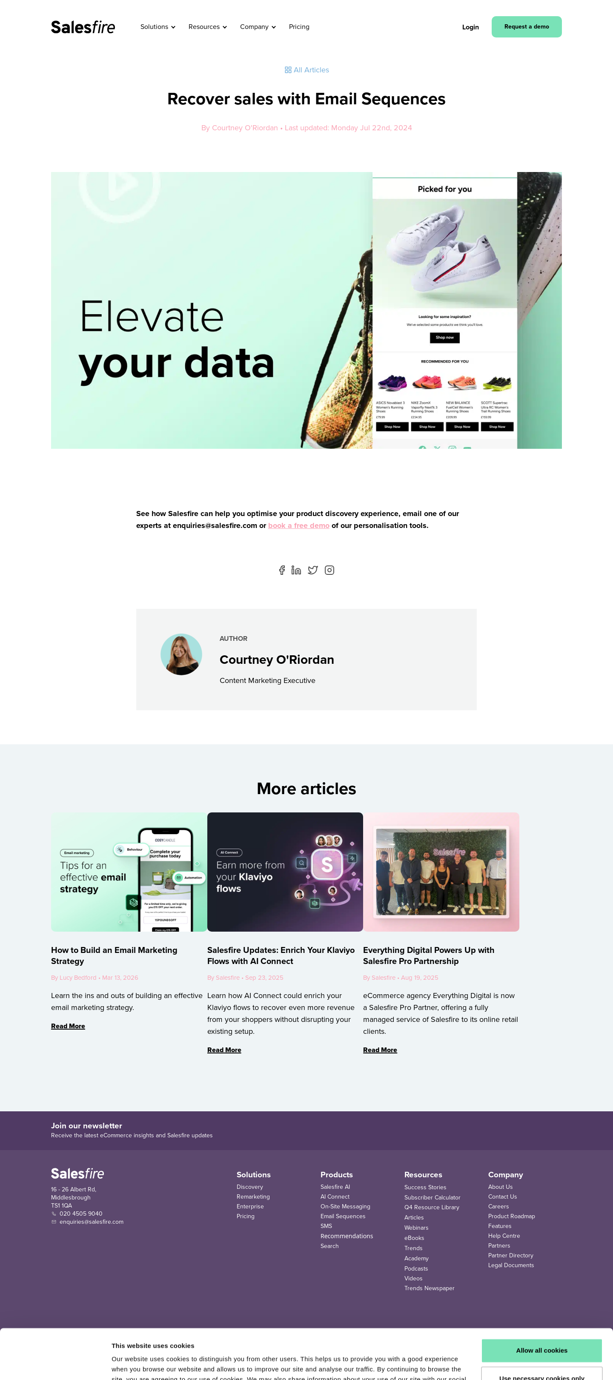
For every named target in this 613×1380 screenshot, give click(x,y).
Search (330, 1246)
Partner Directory (510, 1255)
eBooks (414, 1238)
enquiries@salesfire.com (91, 1221)
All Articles (306, 69)
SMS (326, 1226)
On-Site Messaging (345, 1206)
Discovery (250, 1186)
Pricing (246, 1216)
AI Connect (335, 1196)
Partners (499, 1245)
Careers (498, 1206)
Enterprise (250, 1206)
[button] (174, 27)
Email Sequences (343, 1216)
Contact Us (502, 1196)
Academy (416, 1258)
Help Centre (504, 1235)
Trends (413, 1248)
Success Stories (425, 1187)
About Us (500, 1186)
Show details (131, 1363)
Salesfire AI (335, 1186)
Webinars (416, 1227)
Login (470, 27)
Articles (414, 1217)
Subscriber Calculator (432, 1197)
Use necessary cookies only (541, 1328)
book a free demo (298, 525)
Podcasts (416, 1268)
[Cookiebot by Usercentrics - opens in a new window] (55, 1363)
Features (500, 1226)
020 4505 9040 (81, 1213)
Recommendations (347, 1236)
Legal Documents (511, 1265)
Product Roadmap (511, 1216)
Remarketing (253, 1196)
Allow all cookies (542, 1300)
